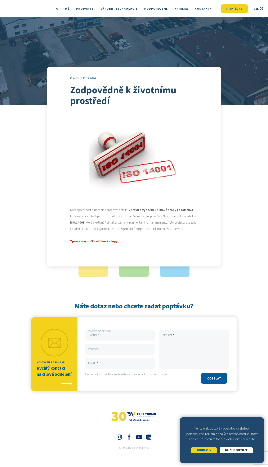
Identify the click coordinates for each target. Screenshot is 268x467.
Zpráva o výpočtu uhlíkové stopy (93, 241)
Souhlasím (203, 450)
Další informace (236, 450)
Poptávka (234, 9)
